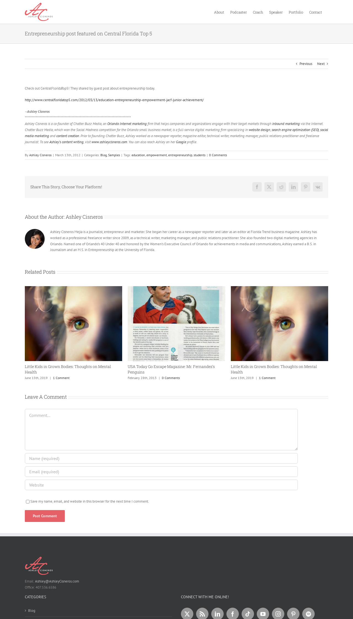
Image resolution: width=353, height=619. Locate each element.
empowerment (156, 155)
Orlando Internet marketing (127, 123)
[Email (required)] (161, 471)
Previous (305, 63)
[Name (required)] (161, 458)
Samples (114, 155)
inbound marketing (286, 123)
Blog (103, 155)
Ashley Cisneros (40, 155)
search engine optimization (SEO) (295, 129)
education (138, 155)
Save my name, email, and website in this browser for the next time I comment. (89, 501)
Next (321, 63)
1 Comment (61, 378)
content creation (67, 136)
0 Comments (218, 155)
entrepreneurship (180, 155)
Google (181, 142)
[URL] (161, 485)
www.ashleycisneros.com (109, 142)
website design (259, 129)
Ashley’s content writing (66, 142)
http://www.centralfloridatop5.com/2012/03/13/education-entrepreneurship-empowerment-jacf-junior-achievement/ (114, 100)
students (199, 155)
